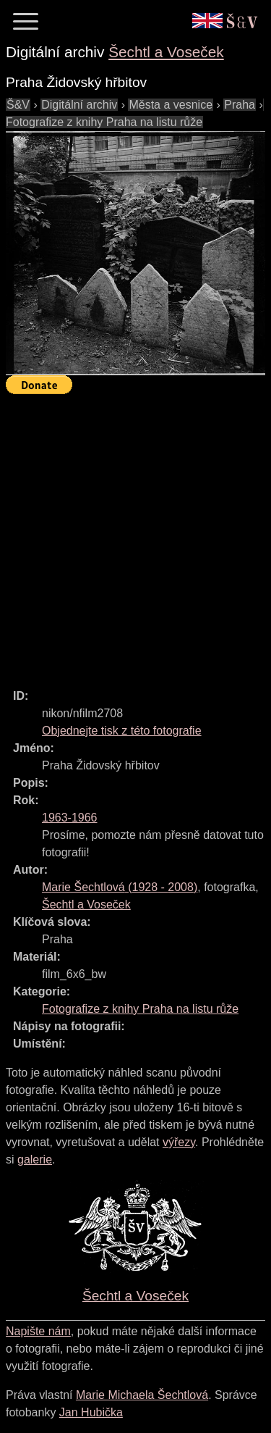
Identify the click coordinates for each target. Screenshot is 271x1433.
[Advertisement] (135, 535)
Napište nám (38, 1331)
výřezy (179, 1142)
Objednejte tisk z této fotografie (122, 730)
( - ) (119, 887)
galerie (34, 1159)
